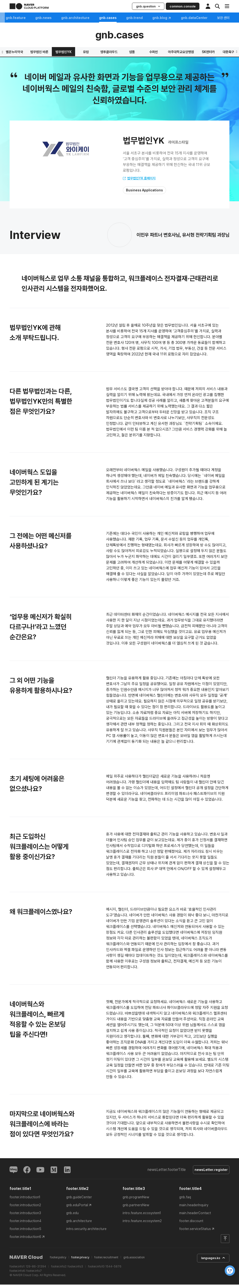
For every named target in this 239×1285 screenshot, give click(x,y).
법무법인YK (220, 52)
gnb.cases (111, 17)
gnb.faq (185, 1198)
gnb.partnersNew (136, 1206)
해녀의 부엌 (95, 52)
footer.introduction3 (25, 1214)
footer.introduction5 (25, 1230)
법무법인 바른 (196, 52)
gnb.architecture (79, 17)
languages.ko (210, 1259)
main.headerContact (195, 1214)
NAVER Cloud (26, 1258)
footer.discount (191, 1222)
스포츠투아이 (51, 52)
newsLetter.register (209, 1170)
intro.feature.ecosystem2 (142, 1222)
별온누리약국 (171, 52)
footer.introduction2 (25, 1206)
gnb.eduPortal (77, 1206)
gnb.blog (165, 18)
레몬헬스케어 (146, 52)
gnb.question (148, 6)
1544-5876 (113, 1267)
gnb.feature (20, 17)
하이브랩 (28, 52)
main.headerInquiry (193, 1206)
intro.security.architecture (86, 1230)
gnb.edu (72, 1214)
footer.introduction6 (25, 1238)
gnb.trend (138, 17)
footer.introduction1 (25, 1198)
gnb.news (47, 17)
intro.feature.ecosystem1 (142, 1214)
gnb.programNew (136, 1198)
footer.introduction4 (25, 1222)
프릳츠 (74, 52)
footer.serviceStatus (195, 1230)
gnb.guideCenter (79, 1198)
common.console (183, 6)
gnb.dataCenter (198, 17)
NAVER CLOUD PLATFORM (29, 6)
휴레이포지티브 (121, 52)
